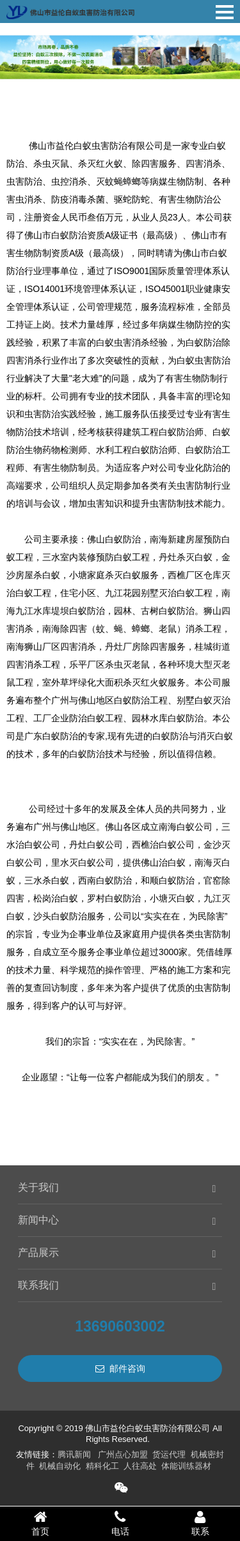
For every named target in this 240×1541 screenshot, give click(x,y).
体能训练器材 (186, 1466)
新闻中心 (38, 1220)
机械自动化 (60, 1466)
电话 (120, 1523)
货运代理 (169, 1454)
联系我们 (38, 1285)
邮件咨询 (120, 1368)
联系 (200, 1523)
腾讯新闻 (74, 1454)
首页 (40, 1523)
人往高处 (140, 1466)
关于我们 (38, 1187)
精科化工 (102, 1466)
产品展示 (38, 1252)
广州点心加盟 (123, 1454)
